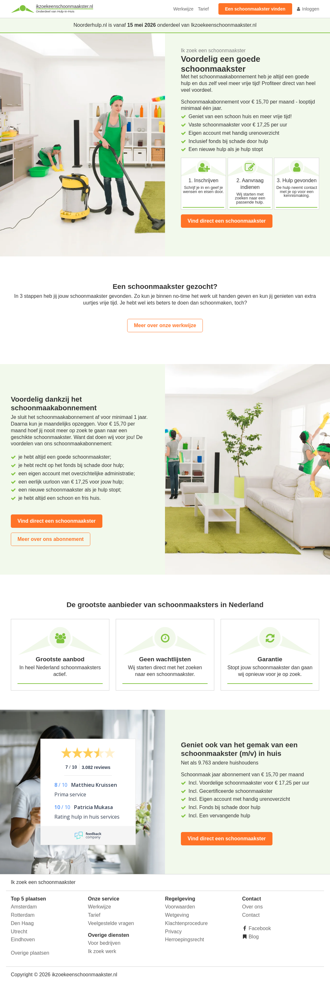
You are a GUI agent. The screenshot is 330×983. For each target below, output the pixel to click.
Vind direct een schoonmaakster (227, 221)
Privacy (173, 931)
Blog (253, 936)
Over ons (252, 906)
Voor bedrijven (104, 943)
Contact (251, 915)
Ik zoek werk (102, 951)
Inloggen (307, 8)
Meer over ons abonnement (50, 539)
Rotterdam (23, 915)
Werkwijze (183, 8)
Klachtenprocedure (186, 923)
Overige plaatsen (30, 953)
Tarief (203, 8)
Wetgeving (177, 915)
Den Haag (22, 923)
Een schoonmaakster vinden (255, 8)
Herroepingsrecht (184, 939)
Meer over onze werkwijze (165, 325)
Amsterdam (24, 906)
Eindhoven (23, 939)
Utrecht (19, 931)
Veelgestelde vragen (111, 923)
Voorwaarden (180, 906)
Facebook (259, 928)
